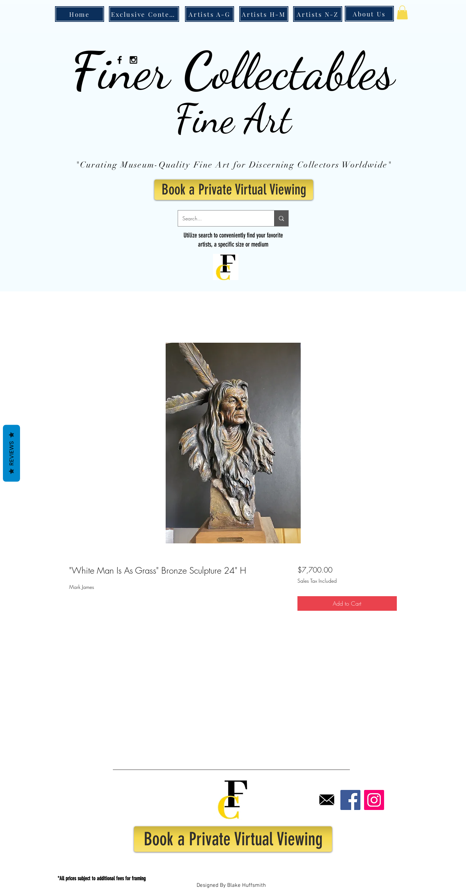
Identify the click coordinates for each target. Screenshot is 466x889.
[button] (402, 12)
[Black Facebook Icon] (119, 60)
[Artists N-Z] (318, 14)
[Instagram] (374, 800)
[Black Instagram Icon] (133, 60)
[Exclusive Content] (143, 14)
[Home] (79, 14)
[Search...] (220, 218)
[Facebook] (350, 800)
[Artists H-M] (264, 14)
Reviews (11, 453)
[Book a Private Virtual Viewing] (233, 190)
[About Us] (369, 13)
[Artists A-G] (209, 14)
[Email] (327, 800)
